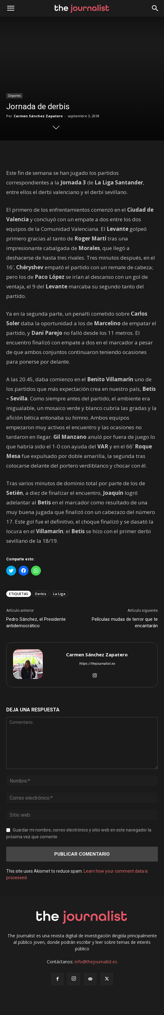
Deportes (14, 95)
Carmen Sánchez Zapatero (38, 116)
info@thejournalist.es (96, 962)
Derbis (40, 593)
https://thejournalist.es (97, 664)
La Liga (59, 593)
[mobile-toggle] (10, 8)
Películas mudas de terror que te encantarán (125, 622)
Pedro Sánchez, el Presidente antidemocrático (36, 622)
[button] (155, 8)
